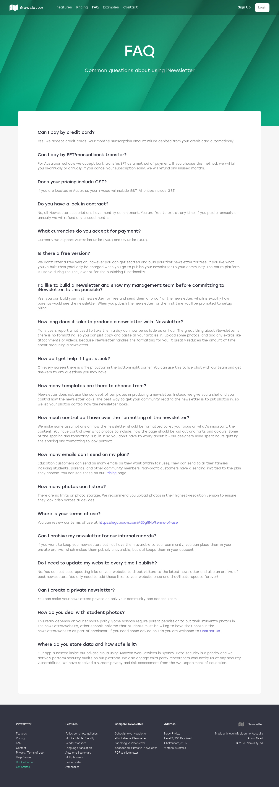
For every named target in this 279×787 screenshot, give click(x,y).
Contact (130, 7)
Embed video (73, 762)
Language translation (78, 748)
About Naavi (255, 738)
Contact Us (210, 631)
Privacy (20, 752)
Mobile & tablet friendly (79, 738)
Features (64, 7)
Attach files (72, 767)
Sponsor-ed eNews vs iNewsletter (136, 748)
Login (262, 7)
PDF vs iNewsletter (126, 752)
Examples (111, 7)
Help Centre (23, 757)
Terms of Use (35, 752)
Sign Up (244, 7)
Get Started (23, 767)
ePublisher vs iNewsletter (130, 738)
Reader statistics (75, 743)
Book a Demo (24, 762)
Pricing (82, 7)
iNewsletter (250, 724)
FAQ (95, 7)
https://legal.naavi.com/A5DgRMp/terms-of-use (138, 523)
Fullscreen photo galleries (81, 733)
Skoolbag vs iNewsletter (130, 743)
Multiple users (74, 757)
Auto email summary (78, 752)
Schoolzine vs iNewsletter (131, 733)
